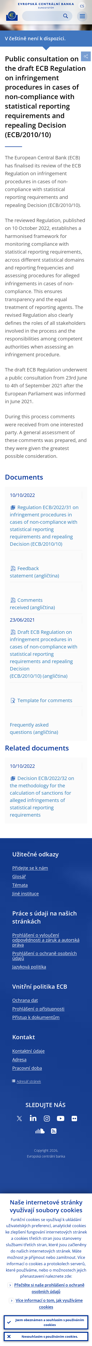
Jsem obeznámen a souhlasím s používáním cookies (49, 1322)
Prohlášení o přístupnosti (38, 1009)
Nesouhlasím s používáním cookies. (50, 1336)
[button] (82, 5)
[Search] (43, 16)
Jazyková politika (29, 967)
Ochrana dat (25, 1000)
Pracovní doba (27, 1068)
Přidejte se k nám (30, 868)
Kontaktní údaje (28, 1051)
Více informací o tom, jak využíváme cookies (49, 1304)
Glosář (19, 876)
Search (66, 16)
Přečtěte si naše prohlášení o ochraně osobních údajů (49, 1288)
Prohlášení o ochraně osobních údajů (44, 955)
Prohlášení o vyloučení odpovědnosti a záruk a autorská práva (45, 940)
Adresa (19, 1059)
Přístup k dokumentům (36, 1017)
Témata (20, 885)
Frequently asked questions (29, 728)
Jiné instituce (25, 893)
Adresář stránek (29, 1081)
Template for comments (44, 700)
